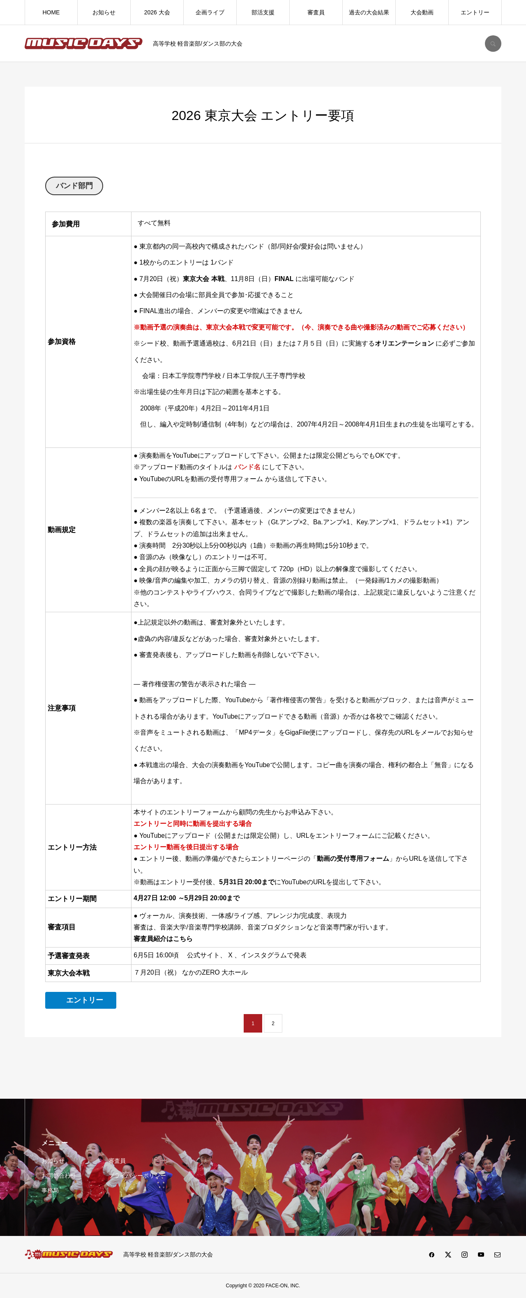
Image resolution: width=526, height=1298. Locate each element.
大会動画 (422, 12)
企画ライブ (210, 12)
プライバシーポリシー (137, 1175)
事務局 (50, 1190)
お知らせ (103, 12)
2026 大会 (157, 12)
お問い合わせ (59, 1175)
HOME (51, 12)
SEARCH (493, 43)
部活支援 (263, 12)
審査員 (316, 12)
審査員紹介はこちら (163, 938)
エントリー (475, 12)
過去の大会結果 (369, 12)
